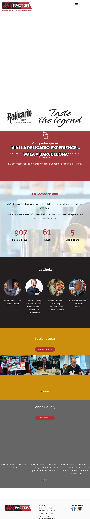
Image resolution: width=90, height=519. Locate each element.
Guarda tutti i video (45, 418)
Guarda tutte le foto (45, 349)
